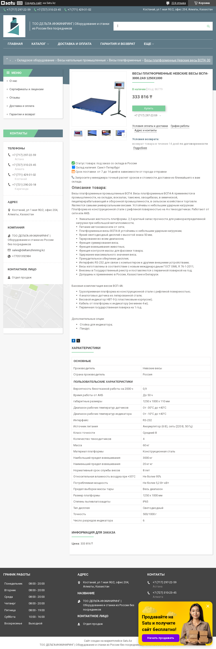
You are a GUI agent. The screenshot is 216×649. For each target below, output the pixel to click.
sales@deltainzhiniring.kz (28, 250)
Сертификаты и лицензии (26, 89)
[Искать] (208, 26)
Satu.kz (127, 640)
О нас (13, 80)
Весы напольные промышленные (82, 60)
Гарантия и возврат (117, 44)
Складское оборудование (35, 60)
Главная (15, 44)
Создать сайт (33, 3)
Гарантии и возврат (22, 114)
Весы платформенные (125, 60)
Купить (148, 108)
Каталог (39, 44)
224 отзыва (178, 3)
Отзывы (14, 97)
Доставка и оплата (74, 44)
